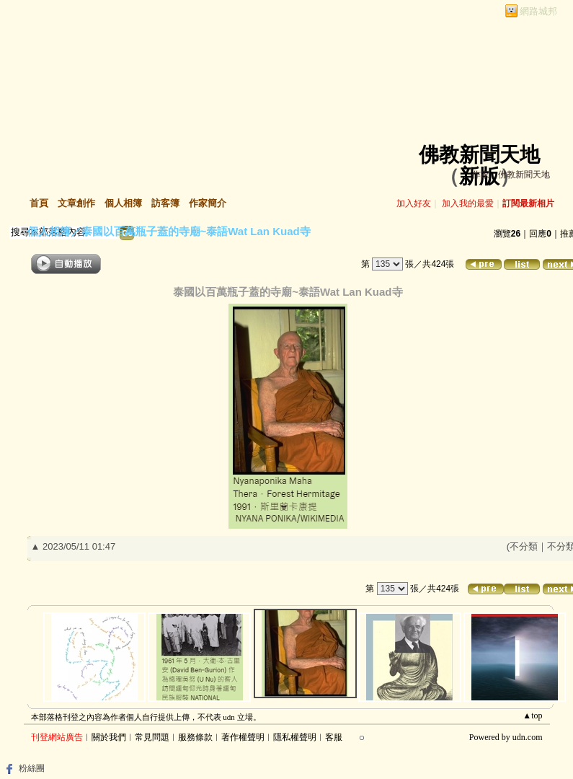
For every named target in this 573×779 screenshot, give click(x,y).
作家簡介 (207, 203)
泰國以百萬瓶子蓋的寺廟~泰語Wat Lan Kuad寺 (196, 231)
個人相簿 (123, 203)
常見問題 (152, 737)
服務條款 (195, 737)
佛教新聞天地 (479, 155)
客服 (333, 737)
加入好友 (413, 203)
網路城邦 (538, 11)
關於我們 (109, 737)
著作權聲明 (243, 737)
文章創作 (76, 203)
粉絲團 (32, 768)
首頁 (39, 203)
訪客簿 (165, 203)
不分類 (524, 546)
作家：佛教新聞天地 (511, 175)
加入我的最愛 (468, 203)
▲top (532, 715)
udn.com (527, 737)
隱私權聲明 (294, 737)
